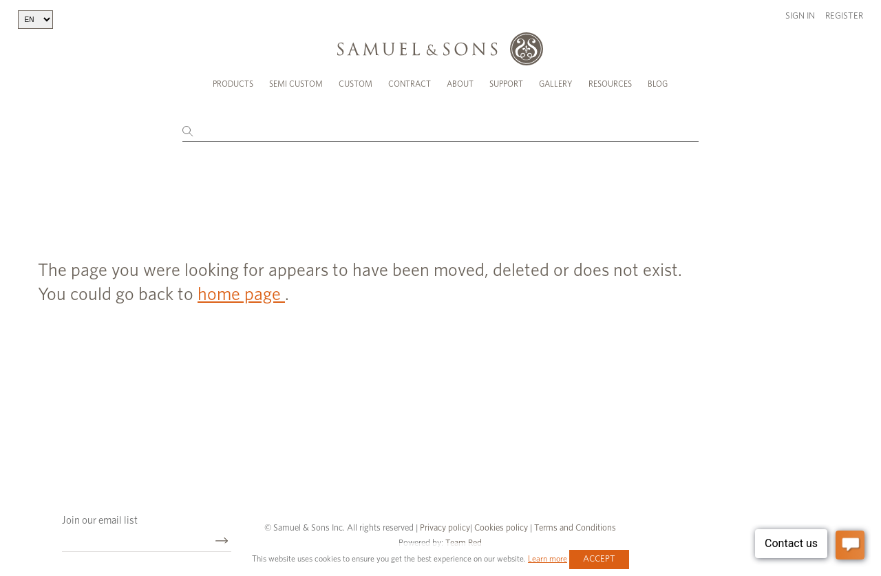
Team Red (463, 540)
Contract (409, 84)
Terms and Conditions (574, 525)
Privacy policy (445, 525)
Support (506, 84)
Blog (658, 84)
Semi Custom (296, 84)
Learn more (547, 559)
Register (844, 16)
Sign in (800, 16)
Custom (355, 84)
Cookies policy (501, 525)
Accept (599, 559)
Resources (610, 84)
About (460, 84)
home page (241, 292)
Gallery (556, 84)
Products (233, 84)
